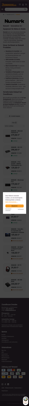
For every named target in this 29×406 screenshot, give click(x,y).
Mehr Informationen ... (11, 202)
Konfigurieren (21, 209)
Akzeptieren (14, 206)
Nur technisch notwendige (8, 209)
